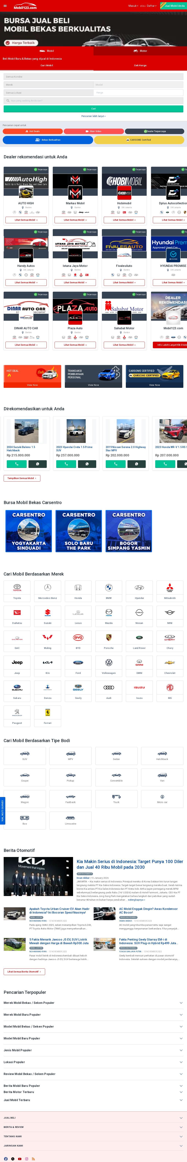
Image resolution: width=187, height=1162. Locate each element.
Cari (93, 108)
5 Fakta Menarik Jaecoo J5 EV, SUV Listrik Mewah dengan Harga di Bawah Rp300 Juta (59, 941)
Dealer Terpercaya (155, 131)
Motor (140, 51)
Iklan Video (93, 131)
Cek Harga (140, 65)
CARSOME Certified (138, 139)
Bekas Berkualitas (47, 140)
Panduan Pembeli (128, 917)
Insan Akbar (83, 878)
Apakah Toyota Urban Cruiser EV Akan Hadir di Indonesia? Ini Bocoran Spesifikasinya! (59, 910)
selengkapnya (135, 899)
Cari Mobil (47, 65)
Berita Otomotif (85, 874)
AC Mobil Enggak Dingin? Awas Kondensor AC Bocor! (148, 910)
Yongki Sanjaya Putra (130, 952)
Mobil (47, 51)
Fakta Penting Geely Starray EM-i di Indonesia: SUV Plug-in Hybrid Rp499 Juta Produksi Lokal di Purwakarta (147, 941)
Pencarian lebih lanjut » (93, 116)
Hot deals (32, 131)
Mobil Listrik (36, 917)
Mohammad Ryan (38, 921)
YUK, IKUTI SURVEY (2, 810)
